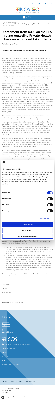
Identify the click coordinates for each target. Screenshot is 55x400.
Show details (44, 219)
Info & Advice (6, 326)
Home (5, 22)
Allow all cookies (27, 225)
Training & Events (7, 332)
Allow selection (27, 230)
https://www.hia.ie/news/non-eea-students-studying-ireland (25, 50)
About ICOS (5, 322)
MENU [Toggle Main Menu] (27, 17)
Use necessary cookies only (27, 236)
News (3, 330)
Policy (4, 328)
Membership (6, 324)
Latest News (12, 22)
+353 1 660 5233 (13, 364)
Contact (4, 381)
